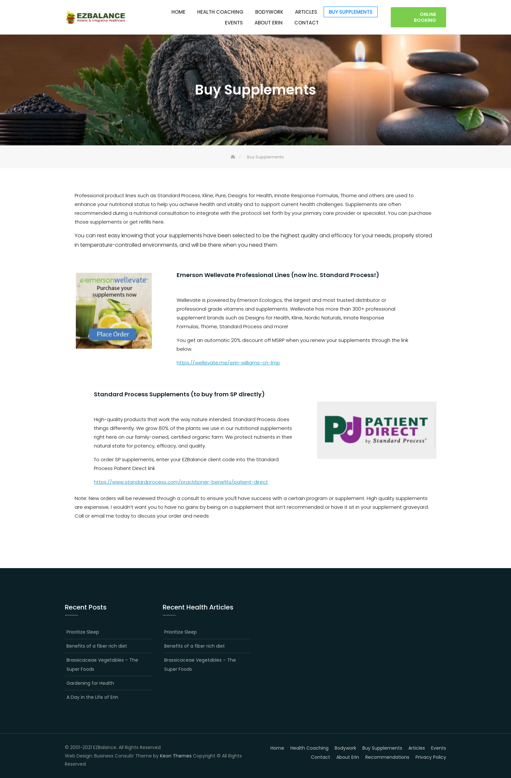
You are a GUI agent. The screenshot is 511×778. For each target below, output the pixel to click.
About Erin (269, 22)
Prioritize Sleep (82, 632)
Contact (306, 22)
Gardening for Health (90, 683)
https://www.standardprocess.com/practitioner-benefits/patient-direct (181, 481)
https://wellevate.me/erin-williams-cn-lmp (228, 362)
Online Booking (425, 17)
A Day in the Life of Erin (92, 697)
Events (234, 22)
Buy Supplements (350, 11)
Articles (306, 11)
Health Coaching (220, 11)
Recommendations (387, 757)
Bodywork (269, 11)
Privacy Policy (431, 757)
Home (178, 11)
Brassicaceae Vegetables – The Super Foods (102, 664)
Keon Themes (176, 756)
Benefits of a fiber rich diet (96, 646)
